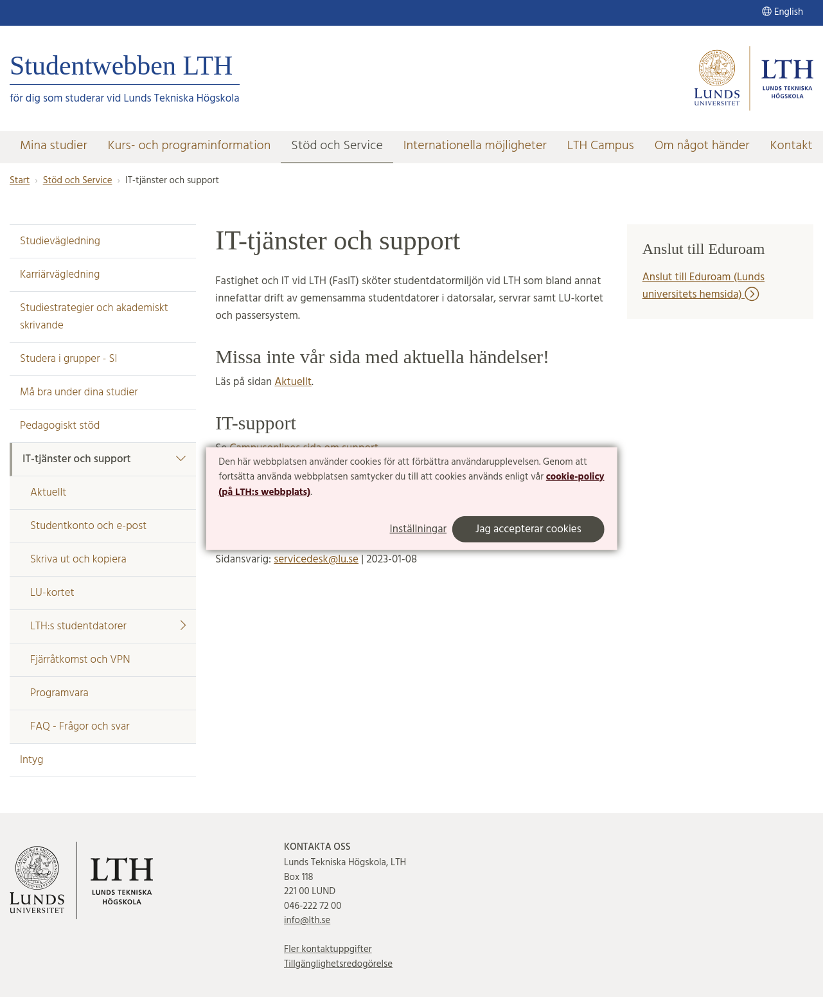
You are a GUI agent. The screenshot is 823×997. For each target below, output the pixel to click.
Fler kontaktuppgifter (328, 949)
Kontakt (791, 146)
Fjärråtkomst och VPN (80, 660)
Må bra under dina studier (79, 392)
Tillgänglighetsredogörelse (338, 964)
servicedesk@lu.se (316, 559)
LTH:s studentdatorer (108, 626)
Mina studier (53, 146)
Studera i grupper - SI (69, 359)
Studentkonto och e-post (88, 526)
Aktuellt (48, 492)
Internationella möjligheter (475, 146)
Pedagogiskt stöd (60, 426)
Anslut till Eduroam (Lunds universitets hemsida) (703, 286)
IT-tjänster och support (104, 459)
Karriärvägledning (60, 274)
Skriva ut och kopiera (78, 559)
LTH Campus (600, 146)
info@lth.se (307, 920)
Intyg (31, 760)
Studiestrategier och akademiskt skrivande (94, 317)
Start (20, 180)
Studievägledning (60, 241)
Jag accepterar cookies (528, 529)
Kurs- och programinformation (189, 146)
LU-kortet (52, 593)
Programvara (59, 693)
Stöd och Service (336, 146)
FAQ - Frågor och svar (80, 726)
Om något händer (702, 146)
